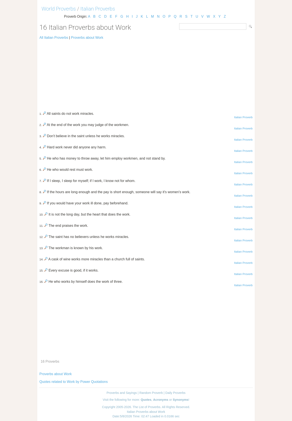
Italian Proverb (243, 117)
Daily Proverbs (175, 393)
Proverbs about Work (87, 37)
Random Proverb (151, 393)
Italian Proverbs (97, 9)
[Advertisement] (146, 73)
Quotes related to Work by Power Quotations (73, 382)
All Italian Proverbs (53, 37)
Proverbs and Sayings (122, 393)
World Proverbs (59, 9)
